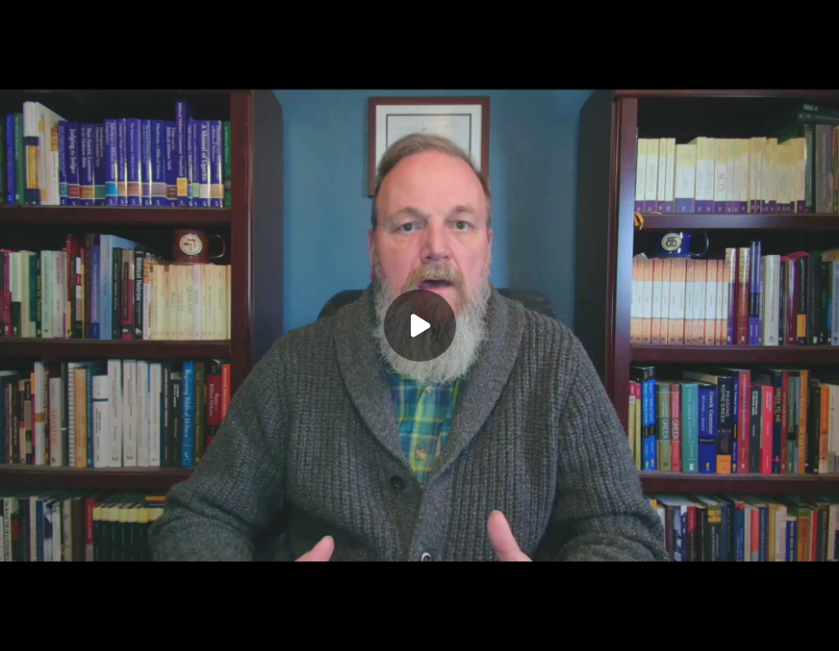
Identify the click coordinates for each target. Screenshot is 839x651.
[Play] (420, 325)
